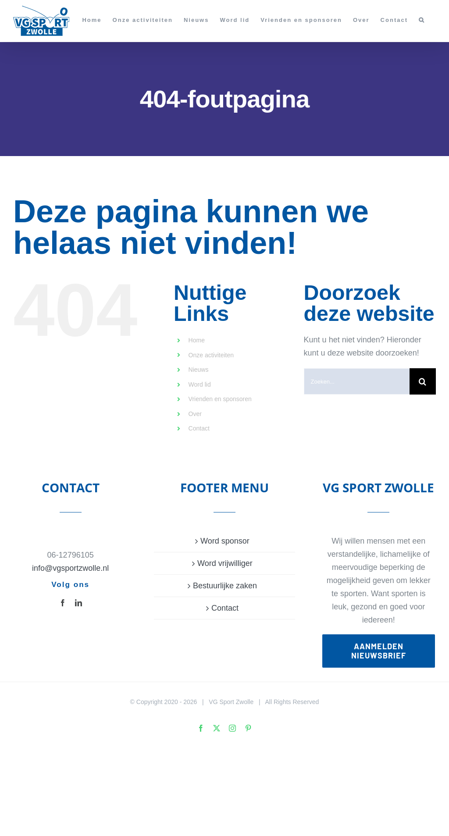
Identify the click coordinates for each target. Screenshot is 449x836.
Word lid (200, 384)
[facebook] (62, 602)
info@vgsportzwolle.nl (70, 568)
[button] (422, 19)
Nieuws (199, 369)
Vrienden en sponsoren (220, 398)
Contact (199, 428)
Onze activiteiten (211, 355)
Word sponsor (224, 541)
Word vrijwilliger (225, 563)
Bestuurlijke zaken (225, 585)
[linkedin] (78, 602)
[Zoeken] (423, 381)
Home (197, 340)
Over (195, 413)
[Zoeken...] (357, 381)
